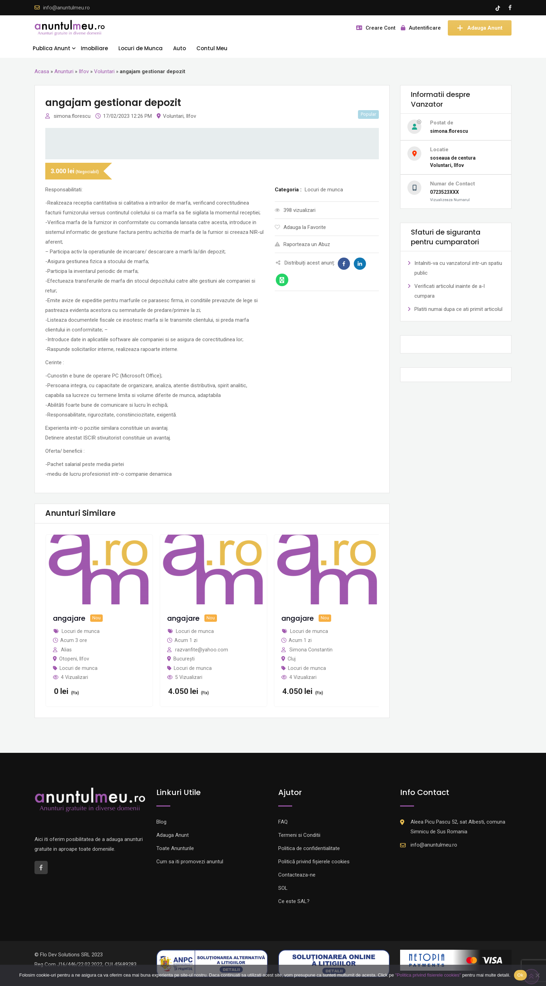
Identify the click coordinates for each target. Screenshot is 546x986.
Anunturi (63, 71)
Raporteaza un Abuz (302, 244)
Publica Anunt (51, 48)
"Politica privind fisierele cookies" (428, 975)
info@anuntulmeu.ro (66, 8)
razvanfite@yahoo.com (201, 649)
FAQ (283, 822)
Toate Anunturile (175, 848)
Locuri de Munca (140, 48)
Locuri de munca (79, 668)
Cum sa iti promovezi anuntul (189, 861)
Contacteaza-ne (296, 875)
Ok (520, 975)
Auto (179, 48)
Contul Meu (211, 48)
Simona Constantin (311, 649)
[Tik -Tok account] (498, 8)
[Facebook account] (510, 8)
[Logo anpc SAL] (212, 963)
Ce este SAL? (294, 901)
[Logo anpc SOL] (334, 963)
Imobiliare (94, 48)
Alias (66, 649)
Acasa (41, 71)
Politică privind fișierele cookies (314, 861)
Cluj (292, 659)
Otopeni (68, 659)
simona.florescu (73, 116)
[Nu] (537, 975)
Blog (161, 822)
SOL (283, 888)
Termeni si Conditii (299, 835)
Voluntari (104, 71)
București (184, 659)
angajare (69, 618)
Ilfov (84, 71)
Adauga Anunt (479, 27)
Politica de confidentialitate (309, 848)
